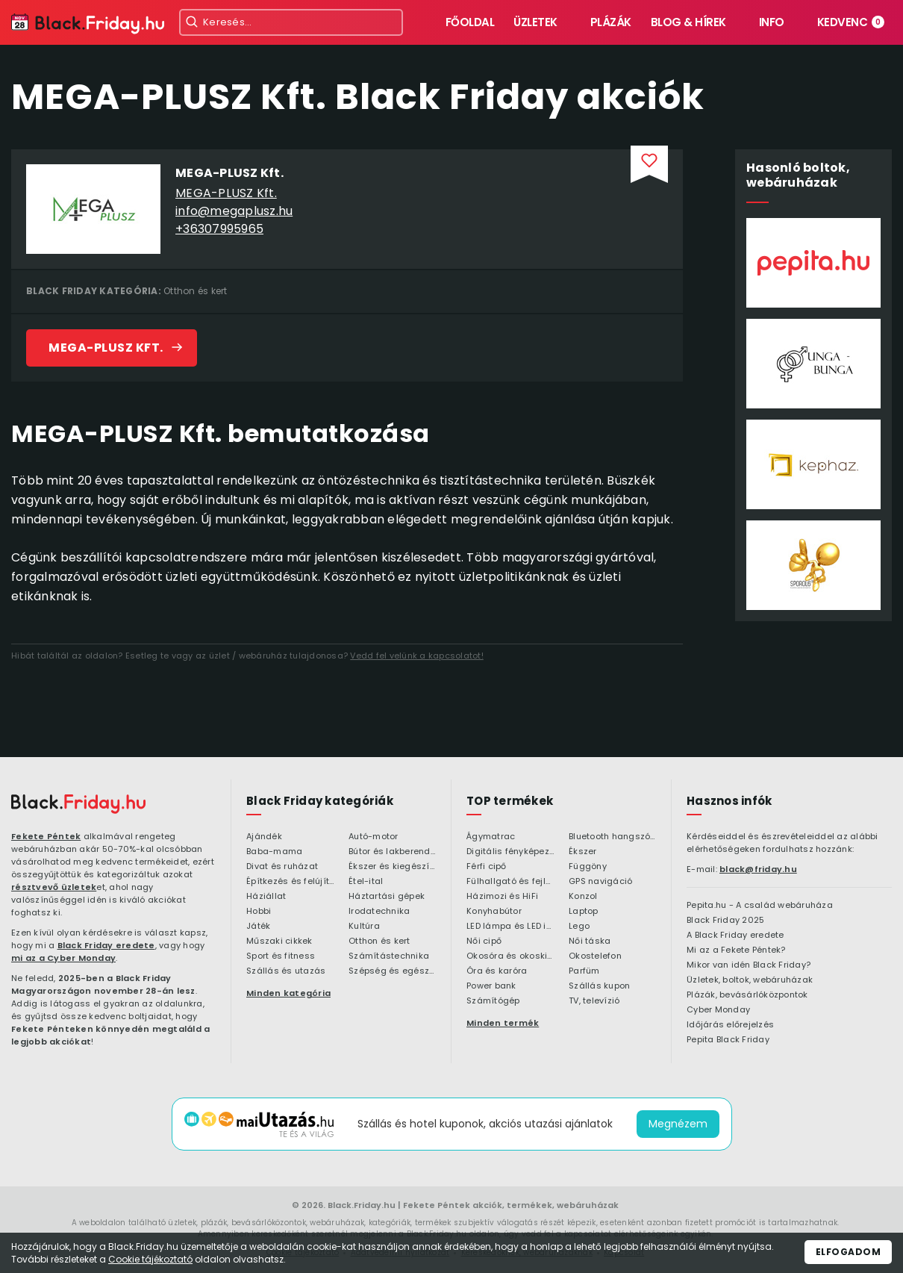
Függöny (588, 867)
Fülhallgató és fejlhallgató (510, 882)
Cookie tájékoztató (150, 1259)
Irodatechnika (379, 911)
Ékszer (583, 852)
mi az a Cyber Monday (63, 958)
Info (771, 22)
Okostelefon (595, 956)
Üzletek (535, 22)
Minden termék (502, 1023)
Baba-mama (274, 852)
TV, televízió (594, 1001)
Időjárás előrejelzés (730, 1025)
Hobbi (258, 911)
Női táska (589, 941)
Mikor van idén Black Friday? (748, 965)
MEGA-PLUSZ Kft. (226, 193)
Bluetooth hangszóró (612, 837)
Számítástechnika (389, 956)
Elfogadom (848, 1251)
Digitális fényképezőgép (510, 852)
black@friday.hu (758, 869)
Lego (579, 926)
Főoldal (470, 22)
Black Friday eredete (106, 945)
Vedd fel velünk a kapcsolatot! (417, 656)
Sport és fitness (280, 956)
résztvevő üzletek (53, 887)
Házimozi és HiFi (502, 896)
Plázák (610, 22)
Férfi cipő (486, 867)
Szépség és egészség (392, 971)
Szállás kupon (599, 986)
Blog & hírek (688, 22)
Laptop (584, 911)
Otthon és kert (195, 290)
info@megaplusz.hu (234, 211)
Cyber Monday (718, 1010)
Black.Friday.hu (362, 1205)
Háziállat (266, 896)
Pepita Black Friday (728, 1040)
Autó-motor (374, 837)
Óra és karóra (496, 971)
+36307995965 (219, 228)
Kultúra (364, 926)
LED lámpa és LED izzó (510, 926)
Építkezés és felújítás (290, 882)
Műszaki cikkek (279, 941)
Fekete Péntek (46, 836)
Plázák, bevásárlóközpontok (747, 995)
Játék (258, 926)
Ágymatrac (490, 837)
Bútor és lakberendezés (392, 852)
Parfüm (584, 971)
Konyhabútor (494, 911)
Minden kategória (288, 993)
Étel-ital (366, 882)
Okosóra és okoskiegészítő (510, 956)
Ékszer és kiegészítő (392, 867)
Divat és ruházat (282, 867)
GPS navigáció (600, 882)
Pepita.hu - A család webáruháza (760, 905)
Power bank (491, 986)
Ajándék (264, 837)
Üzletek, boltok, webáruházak (750, 980)
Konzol (583, 896)
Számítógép (493, 1001)
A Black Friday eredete (735, 935)
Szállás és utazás (285, 971)
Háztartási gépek (387, 896)
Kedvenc (851, 22)
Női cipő (484, 941)
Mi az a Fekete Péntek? (736, 950)
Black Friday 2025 (725, 920)
